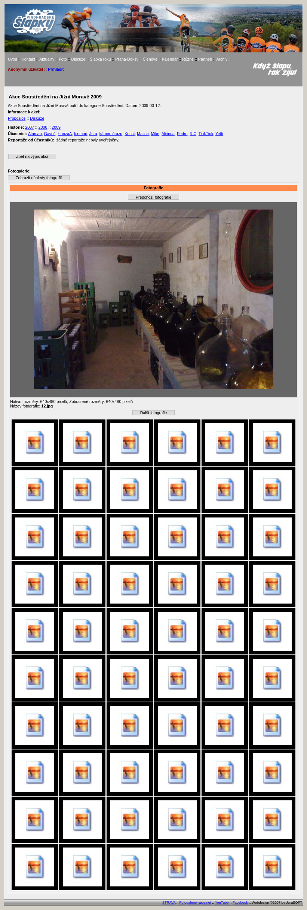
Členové (150, 59)
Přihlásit (56, 69)
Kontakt (28, 59)
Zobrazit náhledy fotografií (39, 177)
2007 (29, 127)
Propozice (16, 118)
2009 (56, 127)
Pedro (182, 133)
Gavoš (50, 133)
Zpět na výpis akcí (32, 156)
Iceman (80, 133)
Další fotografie (153, 412)
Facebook (240, 902)
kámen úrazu (111, 133)
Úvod (12, 59)
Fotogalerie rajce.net (195, 902)
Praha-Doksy (126, 59)
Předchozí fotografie (153, 197)
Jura (93, 133)
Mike (155, 133)
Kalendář (170, 59)
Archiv (221, 59)
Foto (63, 59)
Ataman (35, 133)
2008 (43, 127)
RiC (193, 133)
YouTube (222, 902)
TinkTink (206, 133)
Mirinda (168, 133)
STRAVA (168, 902)
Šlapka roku (100, 59)
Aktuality (46, 59)
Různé (188, 59)
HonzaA (65, 133)
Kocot (130, 133)
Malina (142, 133)
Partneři (205, 59)
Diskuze (78, 59)
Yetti (219, 133)
